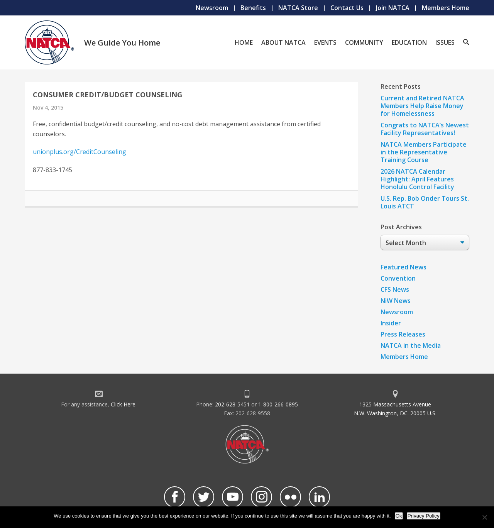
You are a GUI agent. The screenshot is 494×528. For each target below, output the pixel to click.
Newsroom (212, 7)
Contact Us (347, 7)
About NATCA (283, 42)
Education (409, 42)
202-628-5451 (232, 404)
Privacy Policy (424, 516)
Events (325, 42)
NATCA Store (298, 7)
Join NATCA (392, 7)
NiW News (396, 300)
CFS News (395, 289)
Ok (399, 516)
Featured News (403, 267)
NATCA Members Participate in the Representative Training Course (424, 152)
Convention (398, 278)
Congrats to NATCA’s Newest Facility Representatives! (425, 129)
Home (244, 42)
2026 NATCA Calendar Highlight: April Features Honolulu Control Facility (417, 179)
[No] (484, 517)
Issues (445, 42)
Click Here (123, 404)
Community (364, 42)
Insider (391, 323)
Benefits (253, 7)
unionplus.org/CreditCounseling (79, 151)
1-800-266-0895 (278, 404)
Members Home (445, 7)
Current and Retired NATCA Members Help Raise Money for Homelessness (422, 106)
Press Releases (403, 334)
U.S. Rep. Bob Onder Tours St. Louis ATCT (425, 202)
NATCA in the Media (411, 345)
